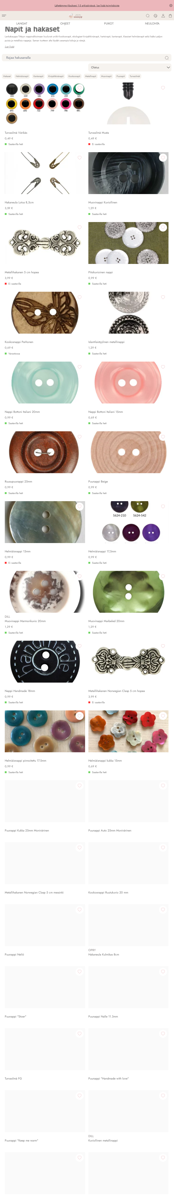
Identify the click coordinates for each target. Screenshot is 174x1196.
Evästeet (7, 1191)
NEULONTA (152, 23)
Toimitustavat (13, 1058)
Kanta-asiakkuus (15, 1079)
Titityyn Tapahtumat (17, 1028)
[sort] (129, 67)
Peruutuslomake (15, 1069)
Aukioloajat (13, 1022)
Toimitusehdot (14, 1053)
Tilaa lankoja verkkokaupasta (23, 1100)
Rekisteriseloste (15, 1074)
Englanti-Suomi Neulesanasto (23, 1120)
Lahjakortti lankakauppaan (22, 1110)
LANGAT (21, 23)
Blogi (9, 1115)
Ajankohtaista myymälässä (21, 1033)
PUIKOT (108, 23)
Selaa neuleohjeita (17, 1105)
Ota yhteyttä (13, 965)
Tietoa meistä (14, 960)
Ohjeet (65, 23)
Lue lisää (9, 46)
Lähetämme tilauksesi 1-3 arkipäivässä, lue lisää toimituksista (87, 5)
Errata (9, 1125)
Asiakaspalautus (15, 1064)
